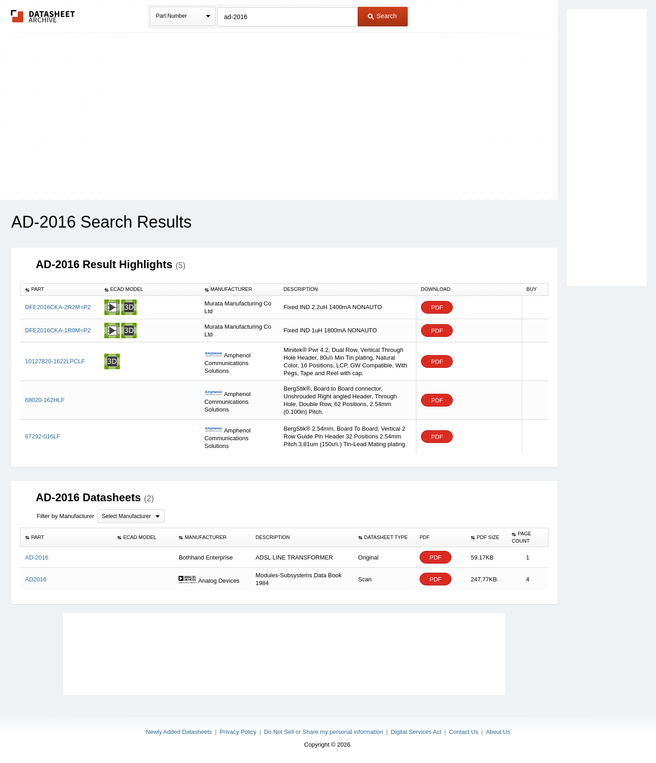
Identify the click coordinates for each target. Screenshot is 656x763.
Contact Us (463, 731)
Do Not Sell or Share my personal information (323, 731)
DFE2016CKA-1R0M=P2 (58, 330)
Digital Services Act (416, 731)
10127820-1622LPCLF (55, 361)
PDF (437, 307)
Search (382, 16)
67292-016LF (42, 436)
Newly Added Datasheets (179, 731)
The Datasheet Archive (43, 16)
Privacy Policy (238, 731)
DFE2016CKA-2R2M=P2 (58, 307)
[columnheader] (60, 289)
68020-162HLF (45, 400)
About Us (498, 731)
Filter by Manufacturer (65, 516)
